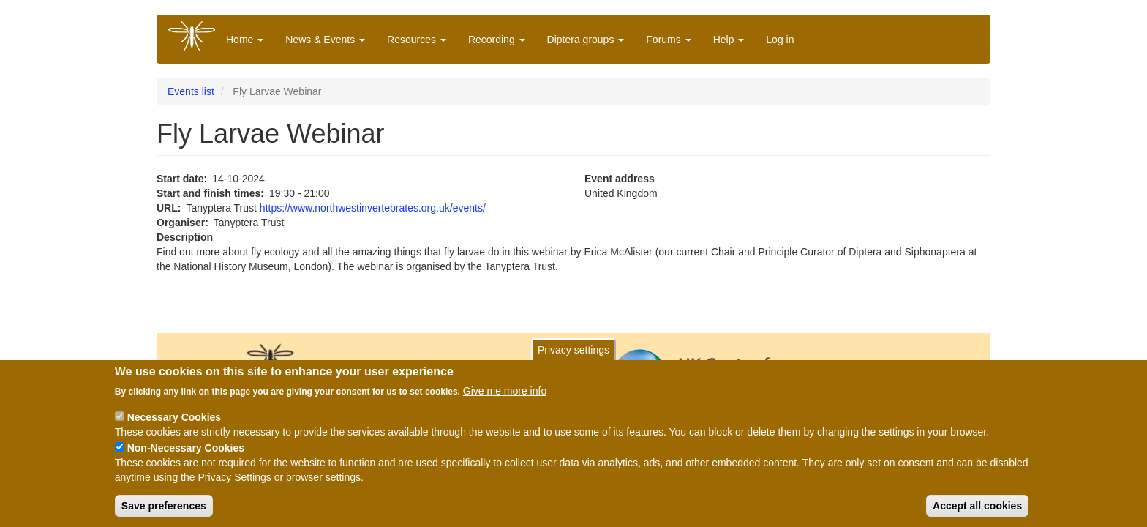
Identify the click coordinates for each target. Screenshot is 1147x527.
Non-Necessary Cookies (185, 451)
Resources (416, 39)
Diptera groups (586, 39)
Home (244, 39)
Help (729, 39)
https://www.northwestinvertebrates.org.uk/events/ (373, 208)
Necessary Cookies (174, 421)
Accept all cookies (977, 509)
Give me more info (504, 394)
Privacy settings (573, 353)
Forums (668, 39)
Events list (191, 91)
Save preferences (163, 509)
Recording (496, 39)
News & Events (325, 39)
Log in (780, 39)
